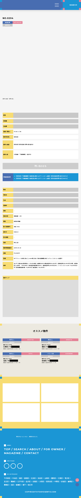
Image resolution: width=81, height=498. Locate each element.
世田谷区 (49, 482)
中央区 (14, 478)
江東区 (60, 478)
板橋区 (18, 485)
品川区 (28, 482)
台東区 (46, 478)
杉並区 (63, 482)
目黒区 (35, 482)
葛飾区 (13, 482)
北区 (12, 485)
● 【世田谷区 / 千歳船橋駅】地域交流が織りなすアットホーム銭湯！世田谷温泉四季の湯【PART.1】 (41, 176)
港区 (20, 478)
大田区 (41, 482)
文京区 (33, 478)
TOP (7, 449)
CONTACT (31, 453)
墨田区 (53, 478)
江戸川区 (20, 482)
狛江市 (30, 485)
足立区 (6, 482)
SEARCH (20, 449)
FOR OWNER (53, 449)
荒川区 (67, 478)
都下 (24, 485)
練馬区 (70, 482)
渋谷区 (40, 478)
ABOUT (35, 449)
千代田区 (7, 478)
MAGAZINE (12, 453)
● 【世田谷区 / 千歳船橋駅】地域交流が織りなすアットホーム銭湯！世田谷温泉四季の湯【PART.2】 (41, 178)
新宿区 (26, 478)
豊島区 (6, 485)
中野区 (56, 482)
